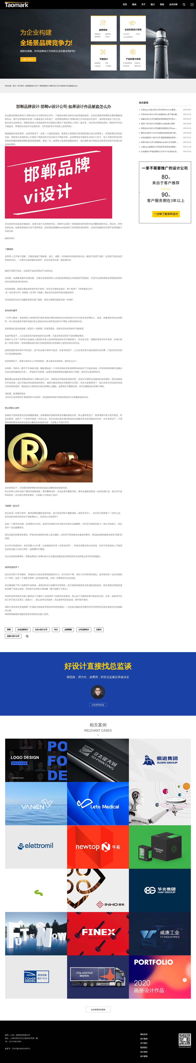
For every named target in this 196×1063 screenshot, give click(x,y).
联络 (162, 4)
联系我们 (143, 1047)
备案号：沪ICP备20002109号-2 (17, 1049)
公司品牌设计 (83, 630)
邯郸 (9, 630)
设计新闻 (143, 1056)
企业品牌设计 (22, 630)
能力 (153, 4)
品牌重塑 (68, 630)
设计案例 (143, 1039)
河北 (56, 630)
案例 (134, 4)
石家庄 (99, 630)
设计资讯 (21, 86)
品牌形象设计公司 (31, 86)
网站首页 (143, 1034)
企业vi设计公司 (41, 630)
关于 (143, 4)
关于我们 (143, 1043)
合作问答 (173, 4)
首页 (125, 4)
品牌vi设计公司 (13, 636)
